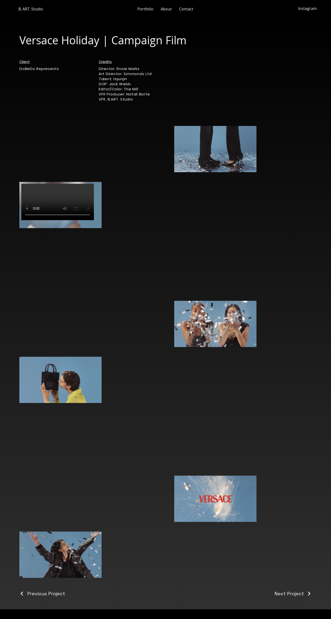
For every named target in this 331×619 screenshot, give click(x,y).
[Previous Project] (42, 594)
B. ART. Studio (30, 9)
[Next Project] (293, 594)
